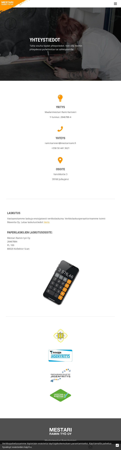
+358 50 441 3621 (60, 148)
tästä (46, 222)
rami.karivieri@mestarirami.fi (60, 143)
